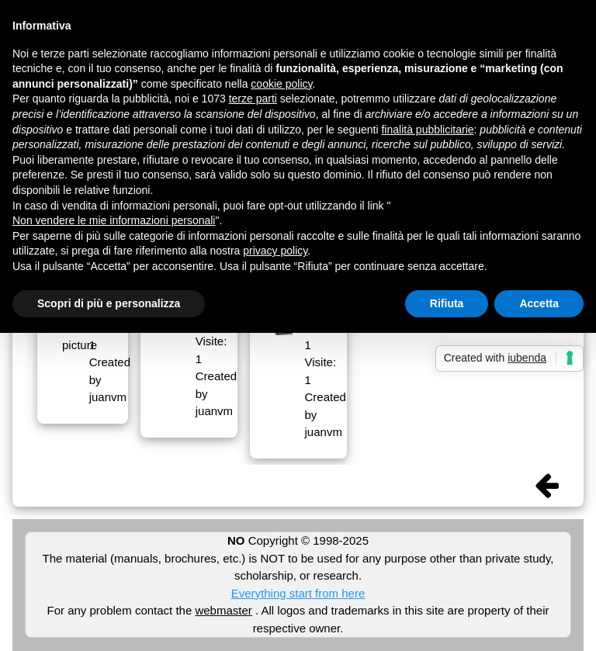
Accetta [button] (539, 303)
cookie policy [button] (281, 84)
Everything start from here (298, 593)
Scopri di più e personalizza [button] (108, 303)
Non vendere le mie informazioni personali (113, 220)
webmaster (223, 610)
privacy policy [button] (275, 250)
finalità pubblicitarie (427, 129)
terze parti (253, 98)
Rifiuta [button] (447, 303)
